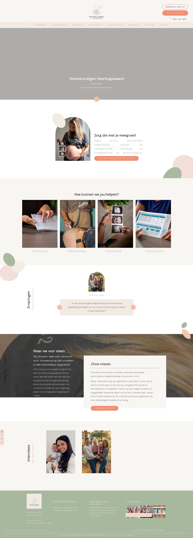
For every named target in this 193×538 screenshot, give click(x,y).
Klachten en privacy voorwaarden (28, 530)
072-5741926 (33, 523)
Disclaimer (43, 530)
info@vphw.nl (40, 520)
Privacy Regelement (10, 530)
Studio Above (109, 535)
